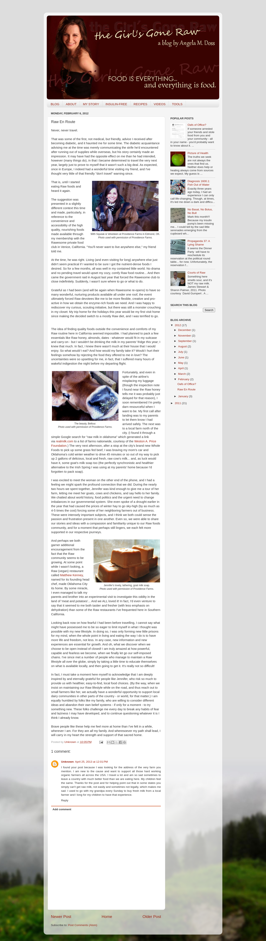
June (181, 357)
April (181, 368)
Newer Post (61, 916)
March (182, 373)
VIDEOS (160, 104)
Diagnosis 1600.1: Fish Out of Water (198, 183)
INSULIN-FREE (116, 104)
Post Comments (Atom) (82, 925)
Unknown (70, 742)
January (183, 396)
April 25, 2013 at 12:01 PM (91, 761)
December (185, 330)
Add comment (62, 809)
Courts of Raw (196, 272)
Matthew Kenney (71, 575)
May (181, 362)
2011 (178, 403)
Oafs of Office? (196, 124)
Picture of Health (197, 153)
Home (107, 916)
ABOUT (71, 104)
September (185, 341)
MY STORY (91, 104)
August (183, 346)
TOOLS (177, 104)
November (185, 335)
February (184, 379)
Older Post (152, 916)
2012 (178, 325)
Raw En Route (186, 389)
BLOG (55, 104)
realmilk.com (64, 441)
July (181, 351)
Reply (64, 800)
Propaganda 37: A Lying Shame (198, 242)
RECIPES (140, 104)
